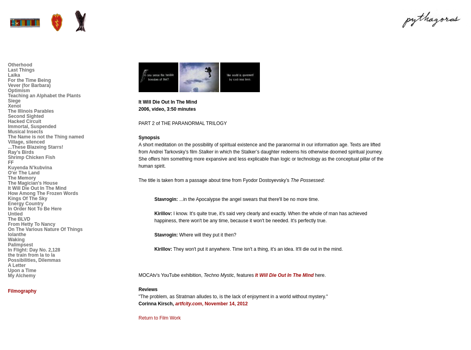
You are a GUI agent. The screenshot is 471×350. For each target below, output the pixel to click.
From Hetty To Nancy (31, 224)
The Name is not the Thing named (46, 137)
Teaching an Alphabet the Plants (44, 95)
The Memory (22, 178)
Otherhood (20, 65)
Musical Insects (25, 131)
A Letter (17, 265)
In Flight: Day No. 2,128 (34, 250)
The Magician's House (33, 183)
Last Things (21, 70)
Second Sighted (26, 116)
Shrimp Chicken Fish (31, 157)
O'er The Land (24, 173)
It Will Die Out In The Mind (37, 188)
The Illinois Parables (31, 111)
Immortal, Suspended (32, 126)
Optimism (19, 90)
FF (11, 162)
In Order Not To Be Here (35, 209)
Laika (14, 75)
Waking (16, 239)
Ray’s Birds (21, 152)
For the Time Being (29, 80)
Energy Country (26, 203)
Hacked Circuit (24, 121)
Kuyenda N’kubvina (30, 167)
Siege (14, 101)
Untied (15, 214)
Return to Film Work (160, 318)
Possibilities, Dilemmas (34, 260)
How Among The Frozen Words (43, 193)
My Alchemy (22, 275)
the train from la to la (31, 255)
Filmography (22, 291)
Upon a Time (22, 270)
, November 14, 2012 (211, 303)
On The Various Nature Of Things (45, 229)
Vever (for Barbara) (29, 85)
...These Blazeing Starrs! (35, 147)
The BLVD (19, 219)
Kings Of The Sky (27, 198)
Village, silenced (26, 142)
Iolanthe (17, 234)
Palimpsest (20, 245)
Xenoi (14, 106)
